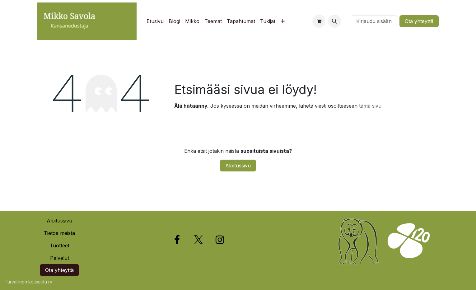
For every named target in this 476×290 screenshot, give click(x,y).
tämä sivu (370, 106)
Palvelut (59, 258)
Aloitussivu (238, 165)
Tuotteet (59, 245)
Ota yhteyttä (419, 21)
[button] (334, 21)
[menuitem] (155, 21)
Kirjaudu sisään (374, 21)
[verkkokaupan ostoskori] (318, 21)
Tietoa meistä (59, 233)
